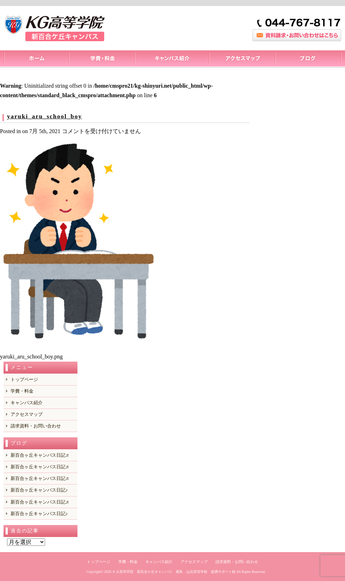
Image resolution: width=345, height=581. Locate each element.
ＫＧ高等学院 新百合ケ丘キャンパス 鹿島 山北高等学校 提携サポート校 (174, 572)
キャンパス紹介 (171, 59)
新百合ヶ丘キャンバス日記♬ (40, 478)
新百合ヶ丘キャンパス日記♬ (40, 455)
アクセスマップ (242, 59)
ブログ (308, 59)
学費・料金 (22, 391)
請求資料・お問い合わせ (36, 426)
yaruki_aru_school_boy (44, 116)
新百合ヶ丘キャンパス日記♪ (39, 513)
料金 (101, 59)
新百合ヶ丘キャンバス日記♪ (39, 490)
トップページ (36, 59)
